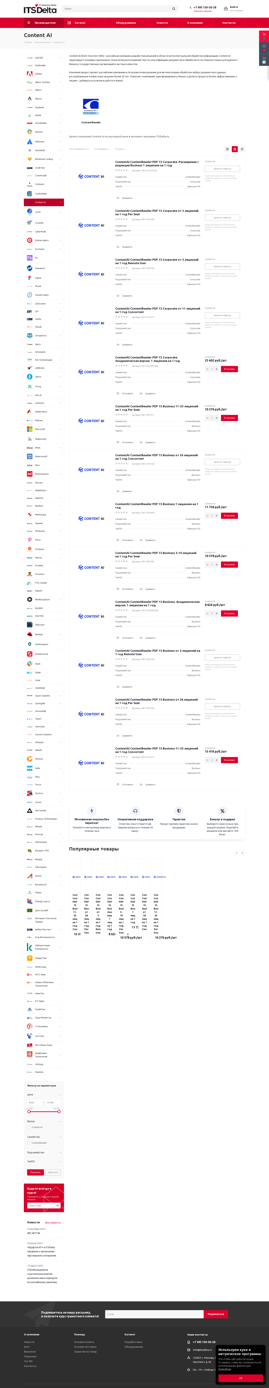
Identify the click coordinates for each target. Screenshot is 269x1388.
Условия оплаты (84, 1341)
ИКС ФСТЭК (33, 1233)
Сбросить (53, 1172)
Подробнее (224, 1369)
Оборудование (134, 1346)
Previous (237, 853)
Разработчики (133, 1341)
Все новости (53, 1222)
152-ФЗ (28, 1361)
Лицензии (30, 1356)
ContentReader (91, 122)
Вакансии (30, 1351)
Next (242, 853)
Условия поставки (85, 1346)
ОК (240, 1378)
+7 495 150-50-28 (205, 7)
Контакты (30, 1366)
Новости (29, 1341)
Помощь (79, 1334)
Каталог (130, 1334)
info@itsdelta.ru (202, 1349)
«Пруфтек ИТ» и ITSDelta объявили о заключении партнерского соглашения (41, 1251)
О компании (31, 1334)
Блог (27, 1346)
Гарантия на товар (85, 1351)
